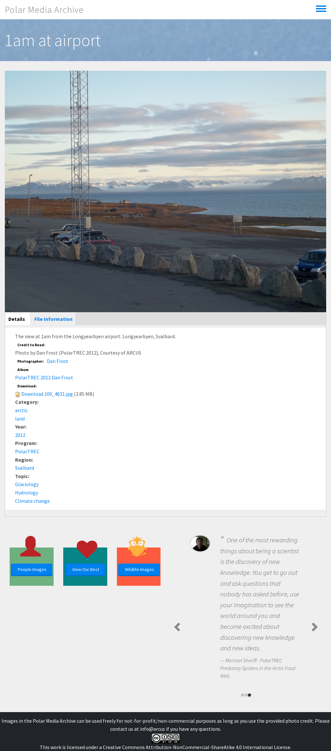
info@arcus (152, 729)
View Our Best (85, 569)
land (20, 418)
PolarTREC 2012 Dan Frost (44, 377)
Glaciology (27, 484)
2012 (20, 435)
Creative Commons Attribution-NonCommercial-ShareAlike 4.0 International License (196, 747)
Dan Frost (57, 361)
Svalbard (24, 468)
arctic (21, 410)
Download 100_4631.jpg (47, 394)
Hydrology (26, 492)
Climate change (32, 501)
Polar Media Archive (44, 9)
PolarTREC (27, 451)
